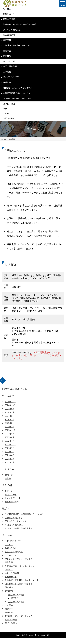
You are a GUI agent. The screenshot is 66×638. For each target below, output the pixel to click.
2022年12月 (10, 430)
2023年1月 (9, 426)
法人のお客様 (9, 61)
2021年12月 (10, 444)
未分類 (8, 478)
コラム (6, 108)
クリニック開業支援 (12, 30)
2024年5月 (9, 416)
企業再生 (9, 569)
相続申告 (7, 51)
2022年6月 (9, 437)
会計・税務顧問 (10, 66)
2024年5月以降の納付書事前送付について (24, 514)
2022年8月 (9, 433)
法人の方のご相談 (16, 601)
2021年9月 (9, 448)
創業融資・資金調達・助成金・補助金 (20, 24)
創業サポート (9, 14)
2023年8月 (9, 423)
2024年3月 (9, 419)
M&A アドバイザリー (12, 77)
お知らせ (9, 474)
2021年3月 (9, 458)
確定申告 (7, 40)
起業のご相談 (9, 19)
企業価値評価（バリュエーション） (19, 93)
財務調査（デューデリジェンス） (18, 88)
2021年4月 (9, 455)
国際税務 (7, 72)
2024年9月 (9, 408)
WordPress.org (12, 501)
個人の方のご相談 (16, 594)
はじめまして (11, 555)
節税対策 (7, 56)
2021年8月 (9, 451)
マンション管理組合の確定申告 (17, 98)
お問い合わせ (9, 118)
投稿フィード (11, 494)
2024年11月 (10, 401)
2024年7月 (9, 412)
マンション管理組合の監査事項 (19, 528)
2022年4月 (9, 441)
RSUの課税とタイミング (15, 521)
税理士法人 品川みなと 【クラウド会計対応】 (33, 635)
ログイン (9, 491)
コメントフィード (13, 498)
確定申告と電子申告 (14, 517)
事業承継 (7, 82)
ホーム (3, 139)
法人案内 (7, 9)
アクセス (7, 113)
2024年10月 (10, 405)
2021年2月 (9, 462)
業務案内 (9, 591)
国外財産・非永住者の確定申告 (17, 45)
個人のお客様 (9, 35)
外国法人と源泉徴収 (14, 524)
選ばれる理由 (9, 104)
